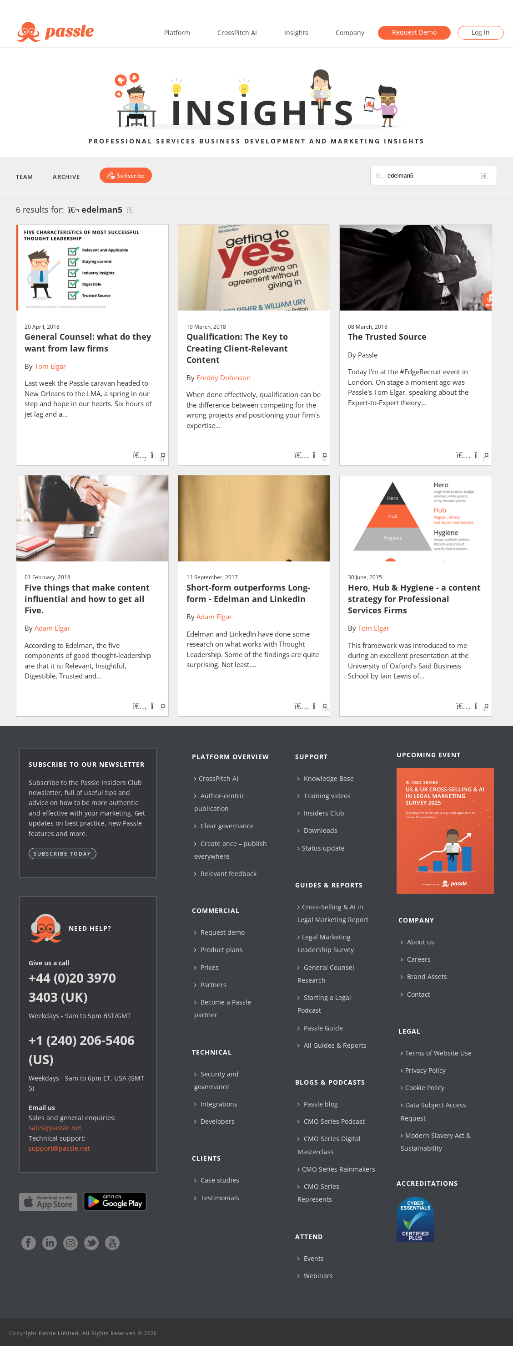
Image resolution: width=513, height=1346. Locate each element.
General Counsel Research (325, 973)
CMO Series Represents (318, 1192)
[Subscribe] (126, 175)
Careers (416, 959)
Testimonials (216, 1197)
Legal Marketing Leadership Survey (325, 943)
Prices (206, 967)
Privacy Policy (423, 1070)
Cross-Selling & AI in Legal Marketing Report (332, 913)
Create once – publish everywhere (230, 850)
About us (417, 942)
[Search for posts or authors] (439, 175)
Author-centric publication (219, 802)
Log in (481, 32)
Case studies (216, 1180)
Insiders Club (320, 813)
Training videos (324, 795)
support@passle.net (59, 1148)
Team (24, 177)
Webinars (315, 1275)
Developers (214, 1121)
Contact (415, 994)
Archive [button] (66, 177)
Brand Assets (424, 976)
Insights (296, 32)
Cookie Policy (422, 1087)
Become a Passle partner (222, 1008)
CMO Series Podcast (331, 1121)
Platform (177, 32)
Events (310, 1258)
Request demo (219, 932)
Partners (210, 984)
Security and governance (216, 1080)
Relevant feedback (225, 873)
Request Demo (414, 32)
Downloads (317, 830)
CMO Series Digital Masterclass (329, 1145)
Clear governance (224, 825)
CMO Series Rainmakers (336, 1169)
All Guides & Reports (332, 1045)
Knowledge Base (325, 778)
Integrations (215, 1104)
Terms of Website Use (436, 1053)
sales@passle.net (55, 1127)
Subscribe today (62, 853)
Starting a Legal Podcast (324, 1004)
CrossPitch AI (237, 32)
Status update (321, 848)
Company (350, 32)
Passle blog (317, 1104)
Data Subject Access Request (433, 1111)
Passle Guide (320, 1028)
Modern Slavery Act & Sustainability (436, 1141)
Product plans (218, 949)
